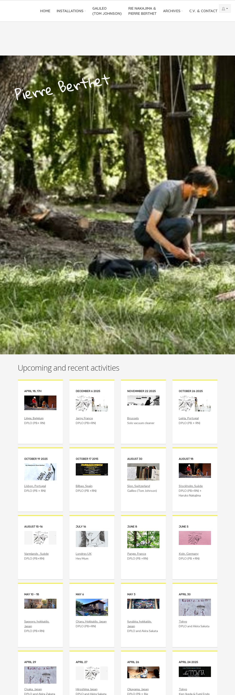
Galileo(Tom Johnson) (107, 11)
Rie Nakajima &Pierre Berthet (142, 11)
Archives (171, 11)
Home (45, 11)
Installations (70, 11)
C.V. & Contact (203, 11)
